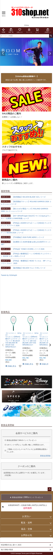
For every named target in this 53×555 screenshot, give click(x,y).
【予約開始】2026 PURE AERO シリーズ (22, 237)
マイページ (29, 30)
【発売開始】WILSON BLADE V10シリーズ (23, 197)
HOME (3, 30)
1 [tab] (22, 68)
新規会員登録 (45, 456)
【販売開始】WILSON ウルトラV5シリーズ (23, 268)
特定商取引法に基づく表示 (11, 545)
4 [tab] (27, 68)
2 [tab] (24, 68)
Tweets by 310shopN (9, 275)
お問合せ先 (26, 535)
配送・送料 (26, 522)
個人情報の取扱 (7, 550)
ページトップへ (50, 489)
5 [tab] (29, 68)
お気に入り (20, 30)
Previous (2, 53)
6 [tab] (31, 68)
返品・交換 (26, 529)
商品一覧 (11, 30)
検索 (51, 36)
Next (50, 53)
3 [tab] (25, 68)
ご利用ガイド (47, 30)
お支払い (26, 516)
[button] (3, 345)
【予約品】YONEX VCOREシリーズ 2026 (22, 249)
